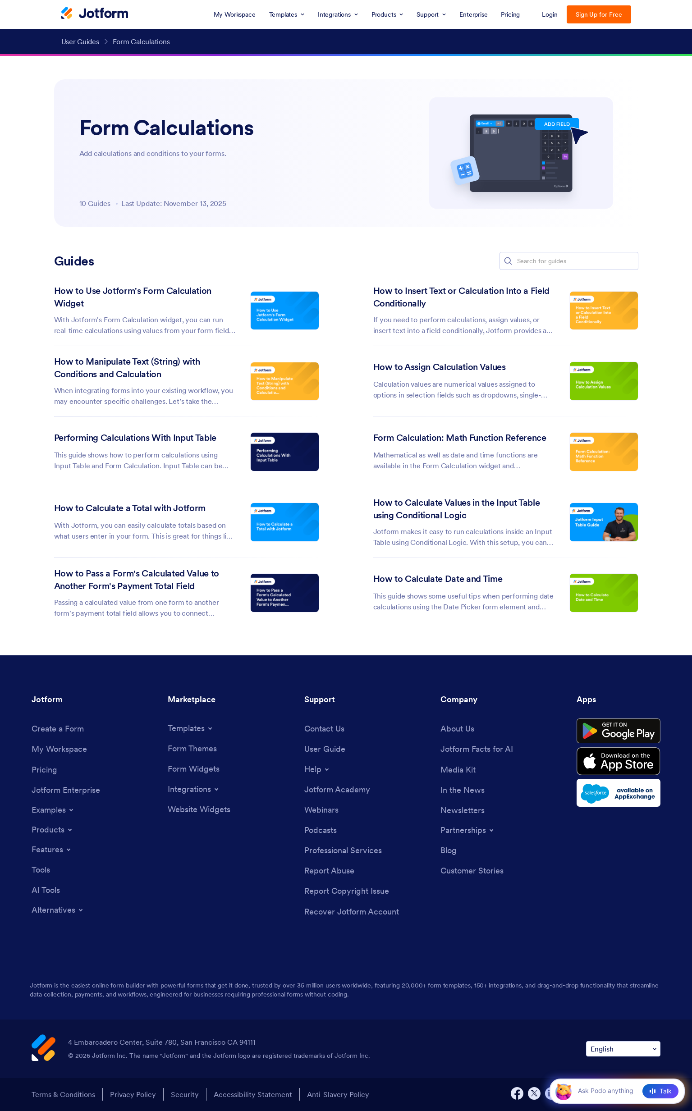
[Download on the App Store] (618, 761)
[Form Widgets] (194, 769)
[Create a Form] (58, 728)
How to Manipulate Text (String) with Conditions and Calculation (127, 368)
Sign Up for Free (599, 14)
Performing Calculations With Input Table (135, 437)
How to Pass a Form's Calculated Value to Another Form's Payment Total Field (136, 579)
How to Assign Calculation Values (439, 367)
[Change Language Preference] (623, 1049)
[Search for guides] (577, 261)
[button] (508, 260)
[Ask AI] (613, 1090)
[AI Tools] (46, 890)
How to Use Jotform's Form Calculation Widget (132, 297)
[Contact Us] (324, 728)
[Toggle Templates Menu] (191, 728)
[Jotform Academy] (337, 789)
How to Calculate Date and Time (438, 579)
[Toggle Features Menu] (52, 850)
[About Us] (457, 728)
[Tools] (41, 870)
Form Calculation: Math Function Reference (459, 437)
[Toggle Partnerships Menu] (467, 830)
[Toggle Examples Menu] (53, 810)
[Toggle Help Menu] (317, 769)
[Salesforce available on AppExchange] (618, 793)
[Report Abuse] (329, 870)
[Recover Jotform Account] (351, 911)
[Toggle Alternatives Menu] (58, 910)
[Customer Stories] (472, 870)
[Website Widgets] (199, 809)
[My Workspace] (59, 749)
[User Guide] (324, 749)
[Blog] (448, 850)
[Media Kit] (458, 769)
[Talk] (660, 1091)
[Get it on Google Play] (618, 731)
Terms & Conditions (63, 1094)
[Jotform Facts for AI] (476, 749)
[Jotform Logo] (94, 14)
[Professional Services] (343, 850)
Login (550, 14)
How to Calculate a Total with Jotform (130, 508)
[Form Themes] (192, 748)
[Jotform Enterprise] (66, 790)
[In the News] (462, 790)
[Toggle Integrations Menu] (194, 789)
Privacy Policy (133, 1094)
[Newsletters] (462, 810)
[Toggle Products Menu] (52, 830)
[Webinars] (321, 810)
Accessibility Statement (253, 1094)
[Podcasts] (320, 830)
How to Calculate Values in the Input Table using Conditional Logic (456, 509)
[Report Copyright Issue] (346, 891)
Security (185, 1094)
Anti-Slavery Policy (338, 1094)
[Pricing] (44, 769)
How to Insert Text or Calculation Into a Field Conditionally (461, 297)
